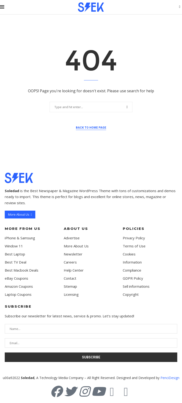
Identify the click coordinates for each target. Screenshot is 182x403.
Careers (70, 262)
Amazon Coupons (19, 286)
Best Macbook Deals (21, 270)
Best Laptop (15, 254)
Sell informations (136, 286)
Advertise (72, 238)
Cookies (129, 254)
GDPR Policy (133, 278)
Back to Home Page (91, 127)
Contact (70, 278)
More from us (23, 228)
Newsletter (73, 254)
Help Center (74, 270)
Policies (134, 228)
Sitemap (70, 286)
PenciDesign (169, 377)
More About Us (76, 246)
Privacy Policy (134, 238)
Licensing (71, 294)
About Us (76, 228)
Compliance (132, 270)
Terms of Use (134, 246)
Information (132, 262)
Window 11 (14, 246)
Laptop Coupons (18, 294)
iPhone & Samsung (20, 238)
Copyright (131, 294)
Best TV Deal (15, 262)
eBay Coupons (16, 278)
